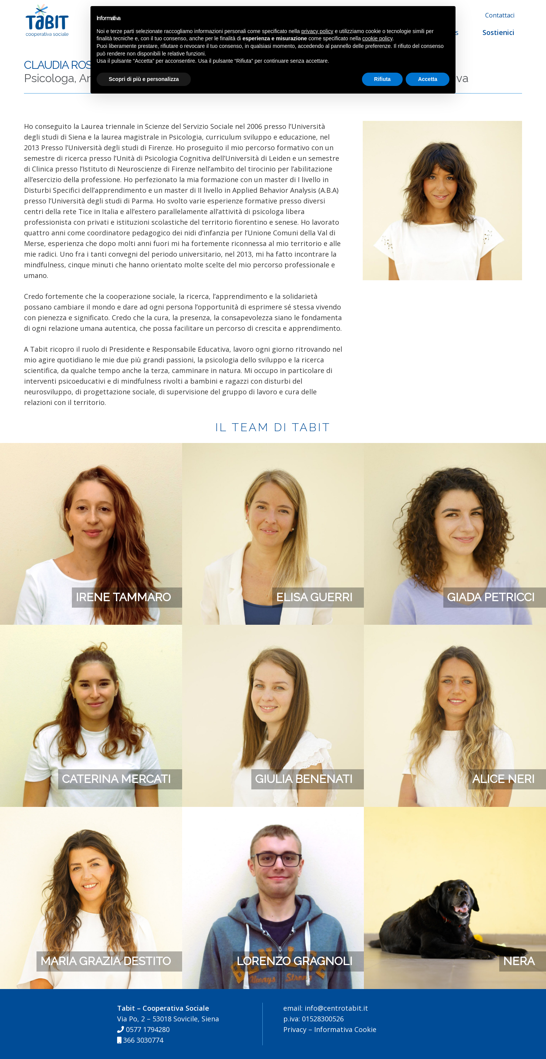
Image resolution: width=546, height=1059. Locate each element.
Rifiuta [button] (382, 79)
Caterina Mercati (116, 779)
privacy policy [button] (317, 31)
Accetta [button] (427, 79)
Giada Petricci (491, 597)
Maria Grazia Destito (105, 961)
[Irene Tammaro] (91, 448)
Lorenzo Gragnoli (294, 961)
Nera (519, 961)
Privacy (294, 1029)
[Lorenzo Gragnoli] (273, 812)
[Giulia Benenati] (273, 630)
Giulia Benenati (303, 779)
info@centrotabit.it (335, 1008)
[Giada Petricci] (455, 448)
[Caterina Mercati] (91, 630)
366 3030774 (140, 1040)
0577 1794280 (143, 1029)
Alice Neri (503, 779)
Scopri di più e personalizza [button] (144, 79)
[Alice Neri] (455, 630)
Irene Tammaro (123, 597)
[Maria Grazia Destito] (91, 812)
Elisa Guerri (314, 597)
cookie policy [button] (377, 38)
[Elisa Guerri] (273, 448)
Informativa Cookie (345, 1029)
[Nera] (455, 812)
